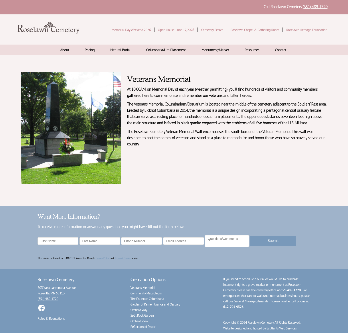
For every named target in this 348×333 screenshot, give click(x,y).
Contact (280, 49)
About (64, 49)
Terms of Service (123, 258)
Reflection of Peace (142, 326)
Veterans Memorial (142, 287)
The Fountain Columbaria (147, 298)
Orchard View (139, 321)
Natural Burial (120, 49)
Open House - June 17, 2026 (176, 29)
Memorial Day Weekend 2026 (131, 29)
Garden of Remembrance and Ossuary (155, 304)
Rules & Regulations (51, 318)
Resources (252, 49)
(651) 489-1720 (315, 6)
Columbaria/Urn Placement (166, 49)
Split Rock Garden (142, 315)
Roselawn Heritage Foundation (306, 29)
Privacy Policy (102, 258)
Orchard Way (138, 310)
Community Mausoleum (146, 293)
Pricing (90, 49)
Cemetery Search (212, 29)
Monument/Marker (215, 49)
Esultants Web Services (282, 328)
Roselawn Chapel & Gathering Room (255, 29)
